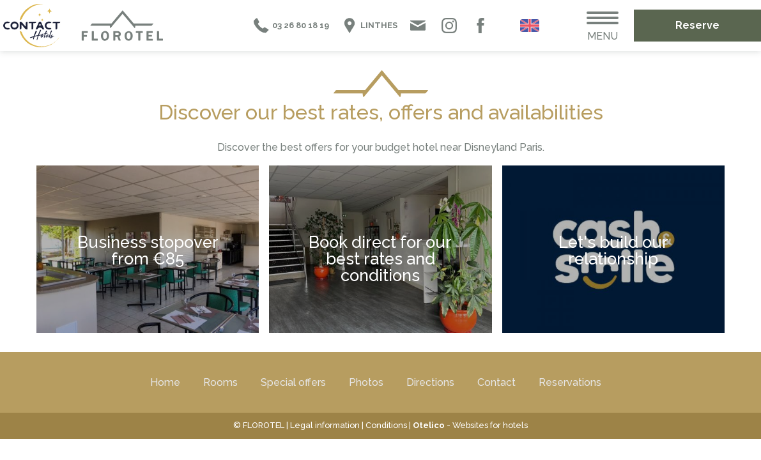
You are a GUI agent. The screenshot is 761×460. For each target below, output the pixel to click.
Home (165, 382)
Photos (366, 382)
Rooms (220, 382)
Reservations (570, 382)
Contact (496, 382)
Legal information (325, 425)
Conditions (386, 425)
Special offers (293, 382)
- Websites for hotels (470, 425)
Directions (430, 382)
